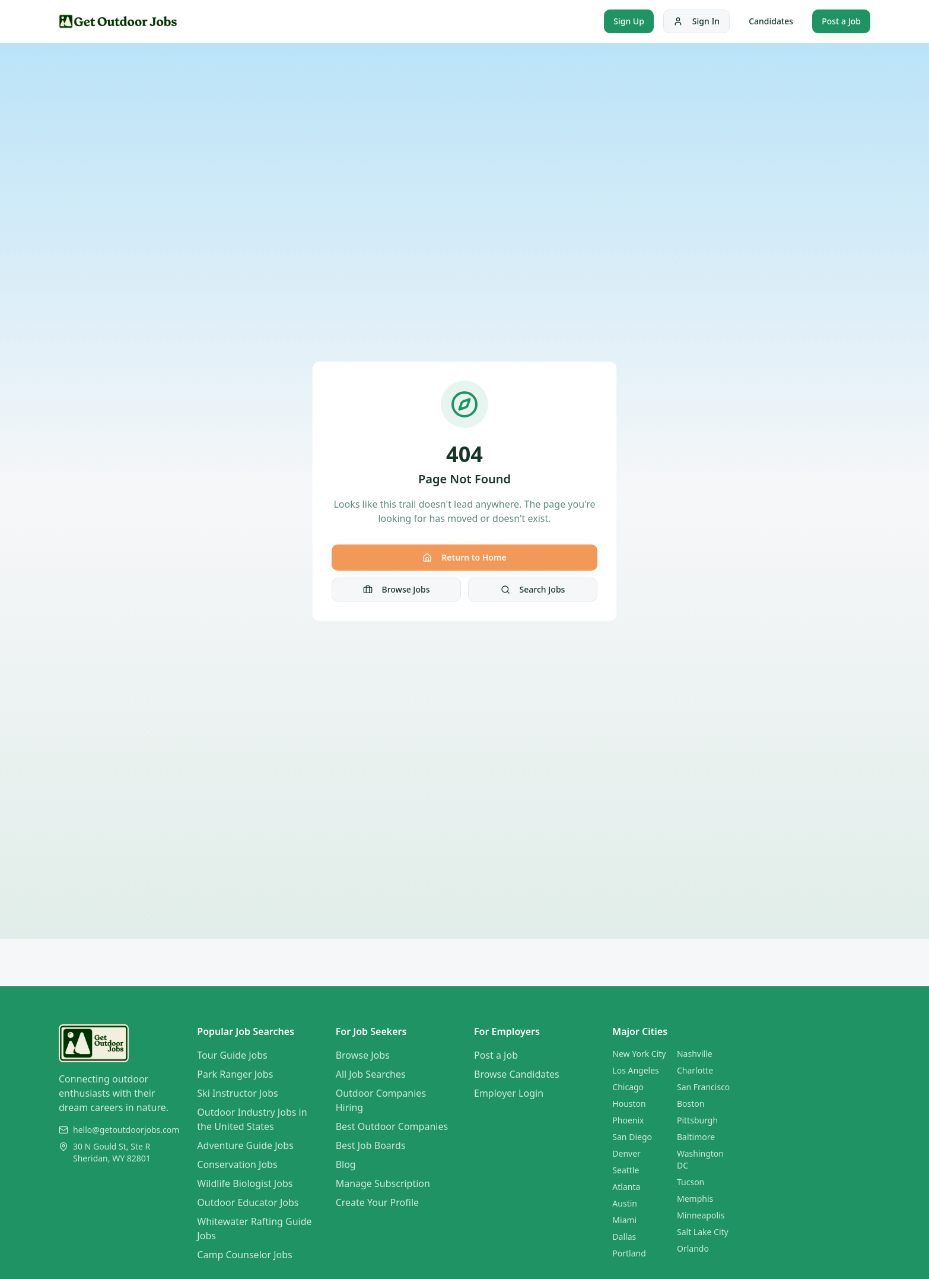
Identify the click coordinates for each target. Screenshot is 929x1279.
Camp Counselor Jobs (244, 1254)
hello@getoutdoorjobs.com (126, 1129)
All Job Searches (371, 1074)
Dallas (624, 1236)
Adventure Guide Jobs (245, 1145)
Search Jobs (533, 589)
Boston (690, 1103)
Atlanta (626, 1186)
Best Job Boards (371, 1145)
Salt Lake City (702, 1231)
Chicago (628, 1087)
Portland (629, 1253)
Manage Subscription (383, 1183)
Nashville (694, 1053)
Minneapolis (700, 1215)
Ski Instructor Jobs (237, 1093)
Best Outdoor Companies (392, 1126)
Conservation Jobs (237, 1164)
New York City (639, 1053)
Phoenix (628, 1120)
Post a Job (841, 21)
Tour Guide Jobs (232, 1055)
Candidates (771, 21)
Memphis (695, 1198)
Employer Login (508, 1093)
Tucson (690, 1182)
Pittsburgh (697, 1120)
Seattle (625, 1170)
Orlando (693, 1248)
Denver (626, 1153)
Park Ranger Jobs (235, 1074)
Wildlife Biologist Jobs (244, 1183)
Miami (624, 1220)
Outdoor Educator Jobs (247, 1202)
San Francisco (703, 1087)
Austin (624, 1203)
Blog (346, 1164)
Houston (628, 1103)
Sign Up (628, 21)
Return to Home (464, 557)
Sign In (696, 21)
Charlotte (695, 1070)
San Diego (632, 1136)
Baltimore (696, 1136)
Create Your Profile (377, 1202)
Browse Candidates (516, 1074)
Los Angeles (635, 1070)
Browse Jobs (396, 589)
